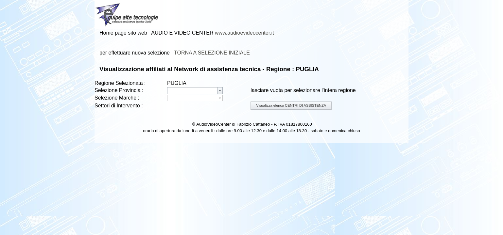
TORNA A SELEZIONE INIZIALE (212, 52)
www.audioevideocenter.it (244, 33)
